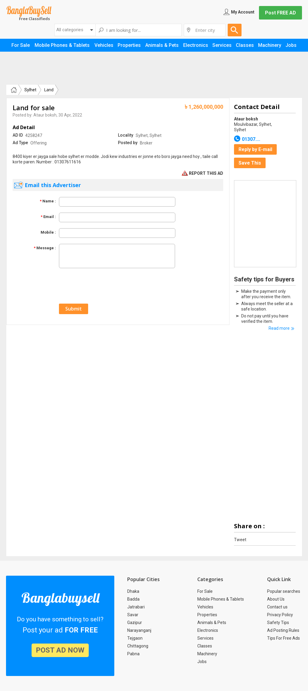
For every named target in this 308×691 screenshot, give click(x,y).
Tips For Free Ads (283, 638)
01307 (251, 139)
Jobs (202, 661)
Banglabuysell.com (28, 11)
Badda (133, 599)
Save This (250, 163)
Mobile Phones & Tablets (220, 599)
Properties (207, 614)
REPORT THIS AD (202, 173)
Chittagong (137, 646)
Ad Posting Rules (283, 630)
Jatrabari (136, 607)
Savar (132, 614)
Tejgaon (135, 638)
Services (205, 638)
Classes (204, 646)
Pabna (133, 653)
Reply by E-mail (255, 149)
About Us (276, 599)
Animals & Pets (211, 622)
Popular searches (283, 591)
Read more (279, 328)
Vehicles (205, 607)
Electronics (207, 630)
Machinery (207, 653)
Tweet (240, 539)
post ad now (60, 650)
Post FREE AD (280, 13)
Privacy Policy (280, 614)
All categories (69, 29)
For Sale (205, 591)
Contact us (277, 607)
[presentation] (104, 286)
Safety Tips (278, 622)
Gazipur (134, 622)
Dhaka (133, 591)
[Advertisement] (154, 68)
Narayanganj (139, 630)
